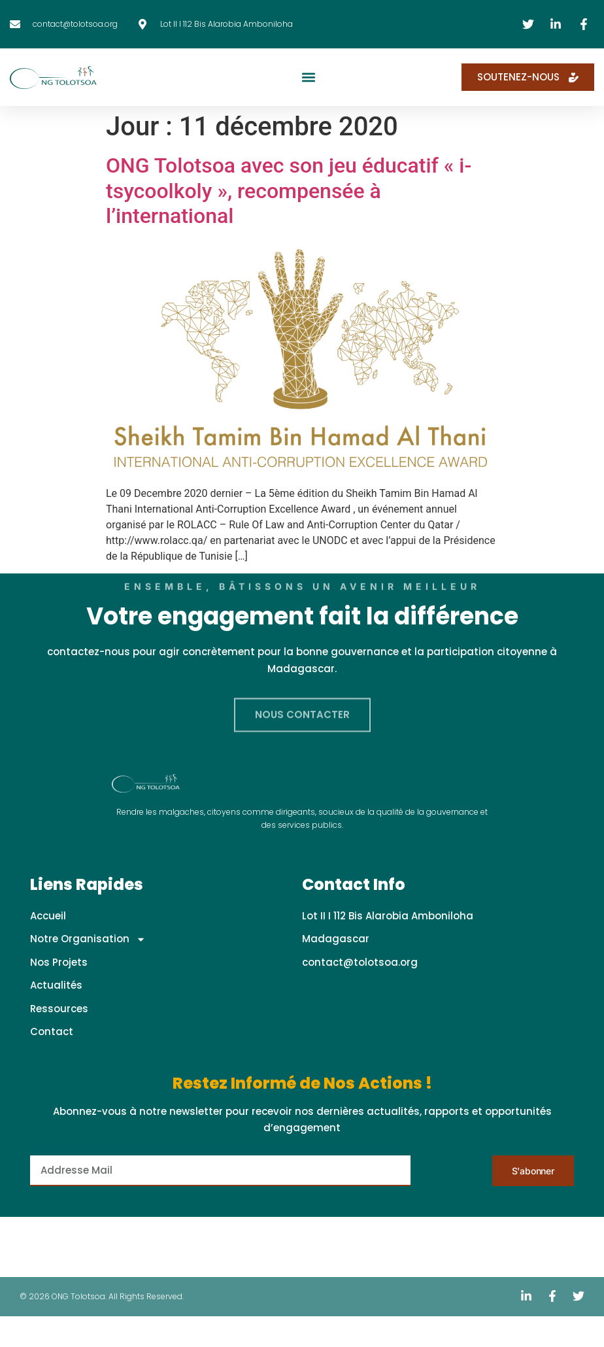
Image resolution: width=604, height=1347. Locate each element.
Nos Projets (59, 962)
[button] (309, 77)
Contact (51, 1031)
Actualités (56, 985)
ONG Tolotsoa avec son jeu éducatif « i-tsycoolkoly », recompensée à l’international (288, 190)
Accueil (48, 916)
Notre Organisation (88, 938)
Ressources (59, 1008)
